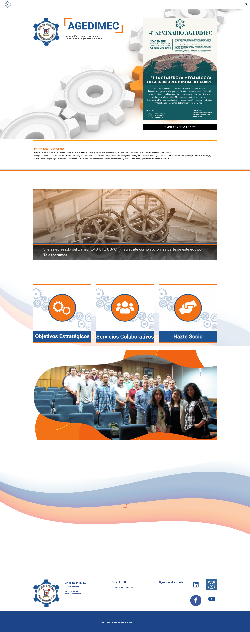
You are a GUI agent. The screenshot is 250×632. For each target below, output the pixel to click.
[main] (93, 37)
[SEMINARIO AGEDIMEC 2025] (180, 127)
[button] (246, 4)
